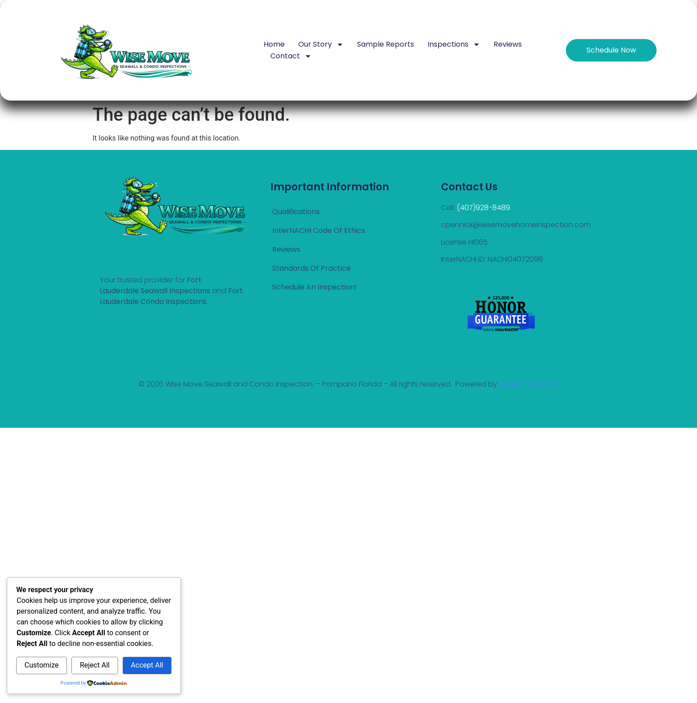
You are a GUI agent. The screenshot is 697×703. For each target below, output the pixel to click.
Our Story (321, 44)
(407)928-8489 (483, 207)
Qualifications (296, 212)
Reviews (508, 44)
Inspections (454, 44)
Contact (291, 56)
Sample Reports (385, 44)
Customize (42, 665)
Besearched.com (529, 384)
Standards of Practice (311, 268)
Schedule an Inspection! (314, 287)
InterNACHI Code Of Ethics (318, 230)
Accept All (147, 665)
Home (274, 44)
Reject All (95, 665)
